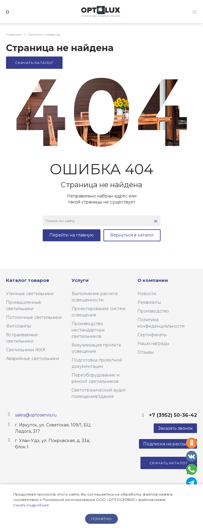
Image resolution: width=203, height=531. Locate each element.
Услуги (80, 280)
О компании (152, 280)
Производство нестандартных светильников (88, 330)
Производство (153, 311)
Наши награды (153, 343)
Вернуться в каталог (132, 235)
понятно (101, 519)
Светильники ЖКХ (25, 349)
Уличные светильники (30, 293)
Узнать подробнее (31, 505)
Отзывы (145, 352)
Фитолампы (18, 326)
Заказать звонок (175, 428)
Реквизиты (149, 302)
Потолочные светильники (34, 317)
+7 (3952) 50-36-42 (173, 415)
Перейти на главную (71, 235)
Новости (146, 293)
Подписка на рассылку (168, 444)
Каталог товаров (27, 280)
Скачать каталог (34, 62)
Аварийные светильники (32, 358)
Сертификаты (152, 334)
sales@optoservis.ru (36, 415)
